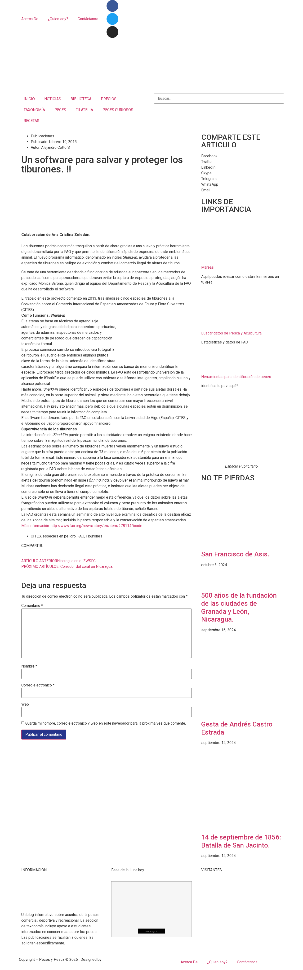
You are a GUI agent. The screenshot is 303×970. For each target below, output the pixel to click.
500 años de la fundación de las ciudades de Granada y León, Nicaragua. (239, 607)
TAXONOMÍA (34, 110)
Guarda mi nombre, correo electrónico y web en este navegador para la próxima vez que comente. (105, 723)
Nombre (29, 666)
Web (25, 704)
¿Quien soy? (58, 19)
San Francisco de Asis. (235, 554)
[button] (241, 156)
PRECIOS (108, 99)
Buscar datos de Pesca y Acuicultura (231, 333)
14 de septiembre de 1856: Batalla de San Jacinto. (241, 841)
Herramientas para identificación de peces (236, 376)
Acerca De (29, 19)
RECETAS (31, 120)
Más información (35, 525)
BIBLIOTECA (81, 99)
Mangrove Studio (116, 959)
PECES (60, 110)
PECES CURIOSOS (117, 110)
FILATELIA (84, 110)
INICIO (29, 99)
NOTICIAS (52, 99)
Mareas (207, 267)
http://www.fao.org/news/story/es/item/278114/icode (96, 525)
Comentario (32, 606)
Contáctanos (88, 19)
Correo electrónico (37, 685)
